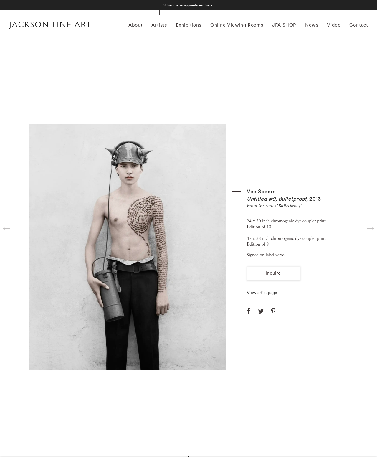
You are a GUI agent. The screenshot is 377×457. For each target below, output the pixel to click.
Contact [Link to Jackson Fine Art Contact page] (358, 25)
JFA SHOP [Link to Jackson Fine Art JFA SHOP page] (284, 25)
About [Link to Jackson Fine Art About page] (135, 25)
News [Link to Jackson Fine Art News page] (311, 25)
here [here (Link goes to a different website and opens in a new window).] (209, 5)
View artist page (262, 292)
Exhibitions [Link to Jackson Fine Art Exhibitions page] (188, 25)
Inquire (273, 273)
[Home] (50, 26)
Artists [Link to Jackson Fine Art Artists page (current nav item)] (159, 25)
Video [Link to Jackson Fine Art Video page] (333, 25)
